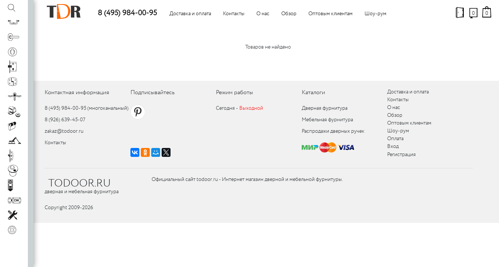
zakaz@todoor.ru (64, 131)
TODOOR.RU (79, 183)
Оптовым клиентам (330, 13)
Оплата (395, 138)
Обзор (289, 13)
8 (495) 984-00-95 (127, 13)
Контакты (233, 13)
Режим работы (234, 92)
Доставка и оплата (190, 13)
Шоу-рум (375, 13)
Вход (393, 146)
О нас (262, 13)
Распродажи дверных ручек (333, 131)
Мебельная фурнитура (327, 119)
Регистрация (401, 154)
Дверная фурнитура (324, 108)
